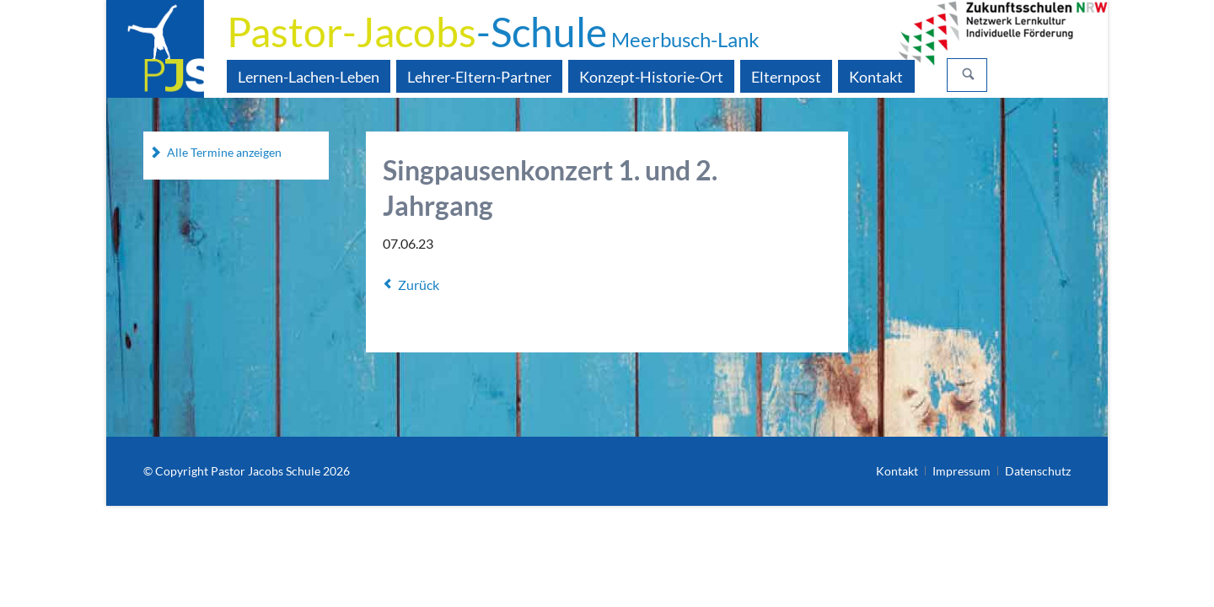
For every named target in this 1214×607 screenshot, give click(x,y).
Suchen (968, 75)
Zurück (418, 285)
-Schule (493, 32)
